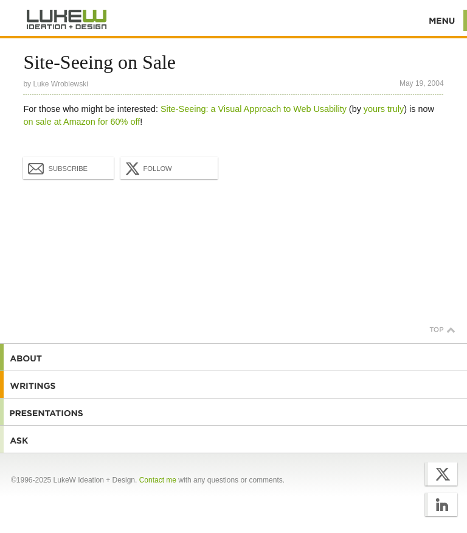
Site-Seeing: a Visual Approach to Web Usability (254, 109)
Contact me (157, 480)
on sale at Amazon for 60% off (81, 122)
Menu (442, 20)
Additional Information (67, 20)
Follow (147, 168)
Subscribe (58, 168)
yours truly (384, 109)
